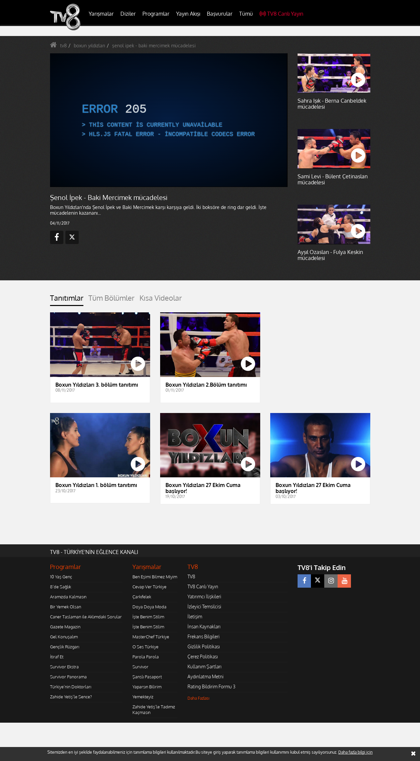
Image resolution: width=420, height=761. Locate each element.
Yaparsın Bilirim (146, 686)
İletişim (194, 616)
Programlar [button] (155, 13)
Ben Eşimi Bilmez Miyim (154, 576)
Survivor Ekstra (64, 666)
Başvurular (220, 13)
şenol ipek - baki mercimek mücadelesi (154, 45)
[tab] (66, 300)
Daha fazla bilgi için (355, 752)
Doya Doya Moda (149, 606)
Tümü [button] (246, 13)
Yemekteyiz (142, 696)
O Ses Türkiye (145, 646)
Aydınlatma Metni (205, 676)
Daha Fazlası (198, 698)
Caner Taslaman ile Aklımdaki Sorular (86, 616)
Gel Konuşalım (64, 636)
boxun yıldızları (89, 45)
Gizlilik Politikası (203, 646)
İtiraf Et (56, 656)
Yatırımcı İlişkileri (204, 596)
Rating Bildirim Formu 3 (211, 686)
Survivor (140, 666)
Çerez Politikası (202, 656)
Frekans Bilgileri (203, 636)
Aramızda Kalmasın (68, 596)
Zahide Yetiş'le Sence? (71, 696)
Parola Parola (145, 656)
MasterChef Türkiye (150, 636)
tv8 (63, 45)
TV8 (191, 576)
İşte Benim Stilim (148, 616)
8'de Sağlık (60, 586)
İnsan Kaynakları (204, 626)
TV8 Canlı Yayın (281, 13)
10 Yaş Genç (61, 576)
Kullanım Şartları (204, 666)
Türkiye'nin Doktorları (70, 686)
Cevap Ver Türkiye (149, 586)
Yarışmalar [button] (101, 13)
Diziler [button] (128, 13)
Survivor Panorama (68, 676)
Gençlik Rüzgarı (64, 646)
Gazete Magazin (65, 626)
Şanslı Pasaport (147, 676)
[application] (168, 120)
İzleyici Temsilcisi (204, 606)
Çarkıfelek (141, 596)
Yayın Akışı (188, 13)
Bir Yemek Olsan (65, 606)
